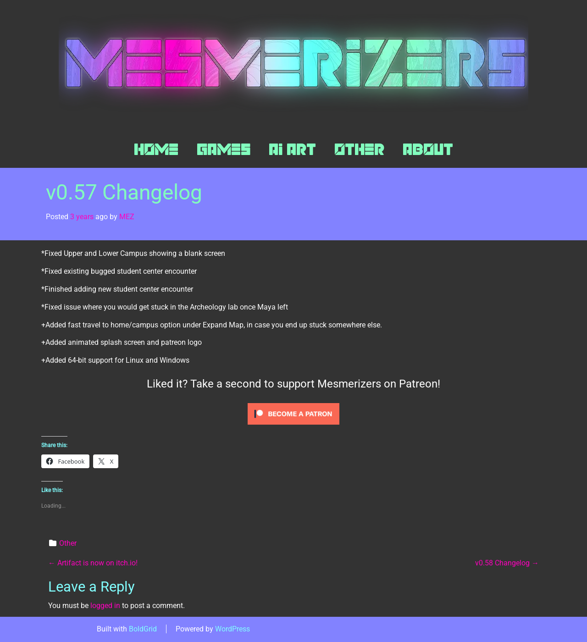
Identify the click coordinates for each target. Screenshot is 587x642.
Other (359, 149)
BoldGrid (143, 629)
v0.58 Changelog (507, 563)
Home (156, 149)
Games (223, 149)
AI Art (292, 149)
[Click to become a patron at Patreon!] (293, 413)
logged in (105, 605)
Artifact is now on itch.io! (93, 563)
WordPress (232, 629)
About (428, 149)
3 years (82, 216)
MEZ (126, 216)
